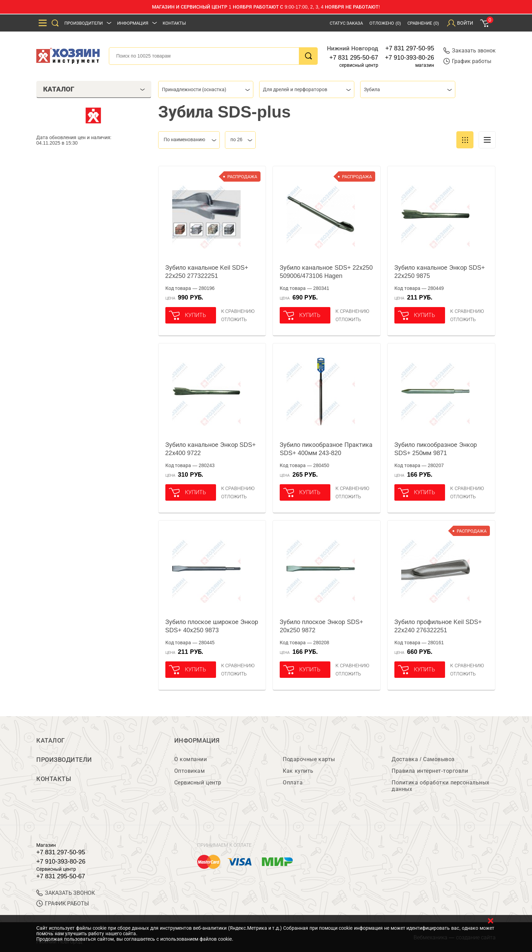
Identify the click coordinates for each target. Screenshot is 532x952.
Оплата (293, 782)
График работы (467, 61)
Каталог (50, 740)
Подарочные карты (309, 759)
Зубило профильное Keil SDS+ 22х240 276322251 (438, 626)
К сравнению (238, 311)
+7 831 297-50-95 (409, 48)
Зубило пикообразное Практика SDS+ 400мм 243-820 (326, 448)
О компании (190, 759)
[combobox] (205, 89)
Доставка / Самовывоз (423, 759)
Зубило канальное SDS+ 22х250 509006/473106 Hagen (326, 271)
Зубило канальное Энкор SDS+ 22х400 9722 (210, 448)
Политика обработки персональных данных (440, 786)
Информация (132, 23)
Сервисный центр (197, 782)
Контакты (174, 23)
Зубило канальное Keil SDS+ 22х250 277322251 (207, 271)
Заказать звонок (469, 50)
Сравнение (423, 23)
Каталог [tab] (94, 89)
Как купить (298, 771)
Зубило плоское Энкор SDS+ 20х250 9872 (321, 626)
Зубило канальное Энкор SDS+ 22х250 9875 (439, 271)
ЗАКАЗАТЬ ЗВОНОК (65, 893)
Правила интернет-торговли (430, 771)
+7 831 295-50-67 (353, 57)
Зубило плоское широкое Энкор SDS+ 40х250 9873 (211, 626)
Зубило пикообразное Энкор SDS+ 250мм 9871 (435, 448)
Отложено (385, 23)
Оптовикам (189, 771)
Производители (83, 23)
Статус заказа (346, 23)
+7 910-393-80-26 (409, 57)
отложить (234, 319)
